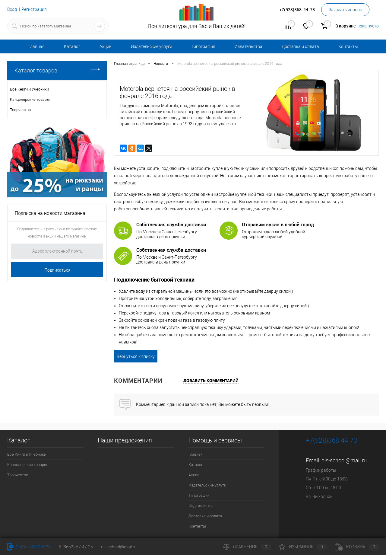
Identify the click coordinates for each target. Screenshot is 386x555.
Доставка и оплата (300, 46)
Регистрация (34, 9)
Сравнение (247, 546)
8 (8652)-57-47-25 (76, 546)
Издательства (248, 46)
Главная (36, 46)
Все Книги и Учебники (26, 454)
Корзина (357, 546)
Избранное (303, 546)
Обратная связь (29, 546)
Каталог (72, 46)
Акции (106, 46)
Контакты (348, 46)
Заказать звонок (345, 9)
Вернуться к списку (136, 356)
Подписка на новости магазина (50, 213)
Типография (203, 46)
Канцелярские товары (27, 464)
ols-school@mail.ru (344, 460)
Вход (12, 9)
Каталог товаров (57, 70)
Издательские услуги (151, 46)
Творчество (17, 475)
